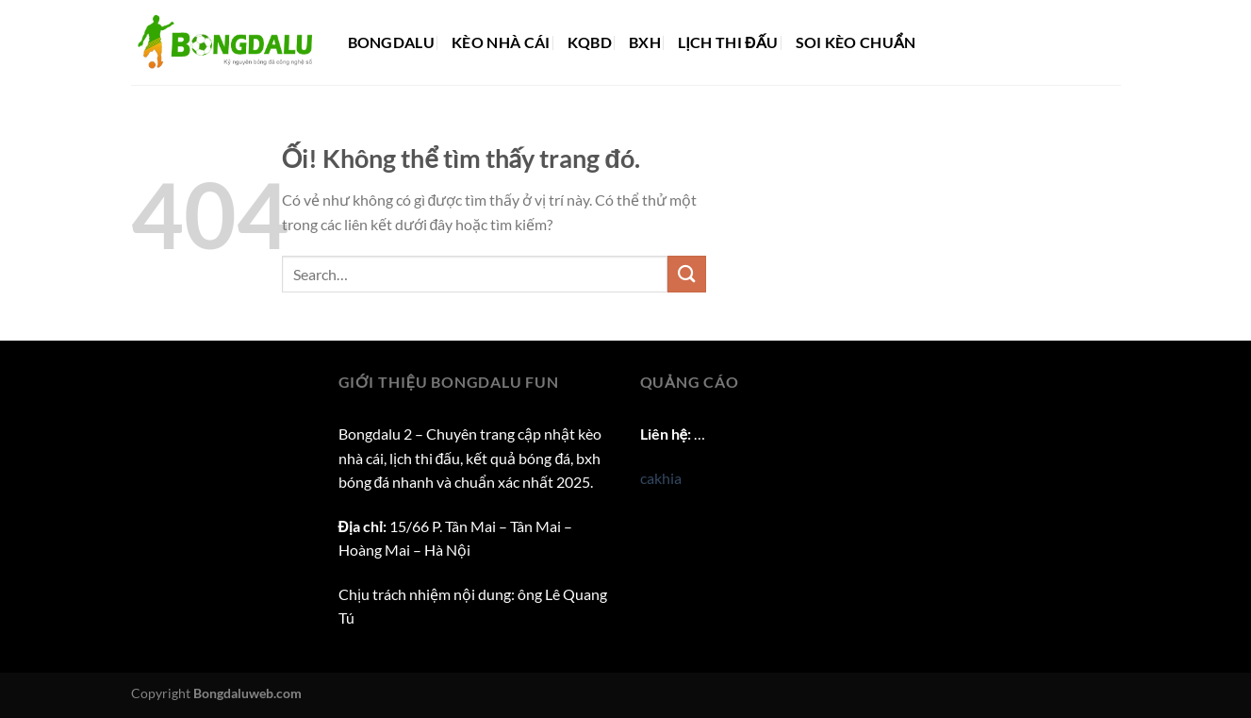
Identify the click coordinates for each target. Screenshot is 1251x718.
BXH (645, 42)
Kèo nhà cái (501, 42)
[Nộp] (686, 274)
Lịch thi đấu (728, 42)
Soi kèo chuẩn (856, 42)
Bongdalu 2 (375, 433)
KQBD (590, 42)
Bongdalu (392, 42)
